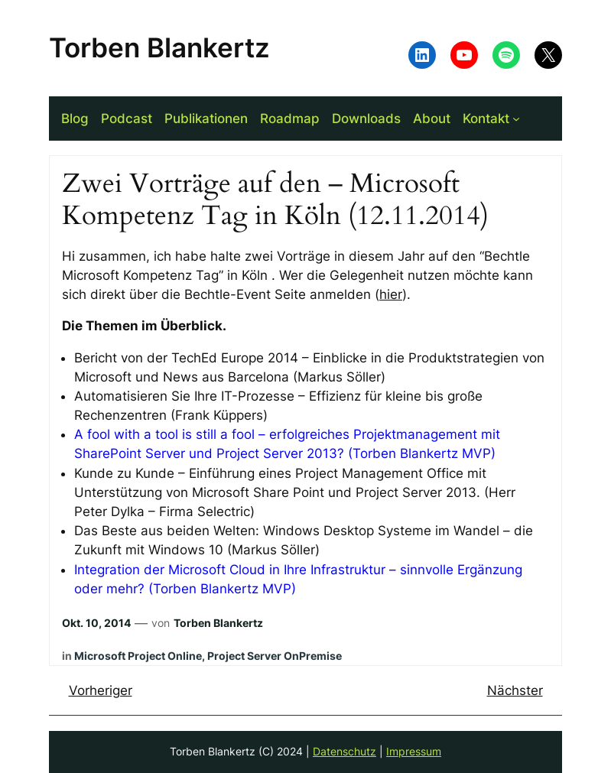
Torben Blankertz (159, 47)
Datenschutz (344, 751)
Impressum (413, 751)
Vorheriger (100, 690)
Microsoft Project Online (138, 655)
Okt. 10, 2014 (96, 622)
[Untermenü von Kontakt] (516, 118)
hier (390, 294)
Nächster (515, 690)
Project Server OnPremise (274, 655)
